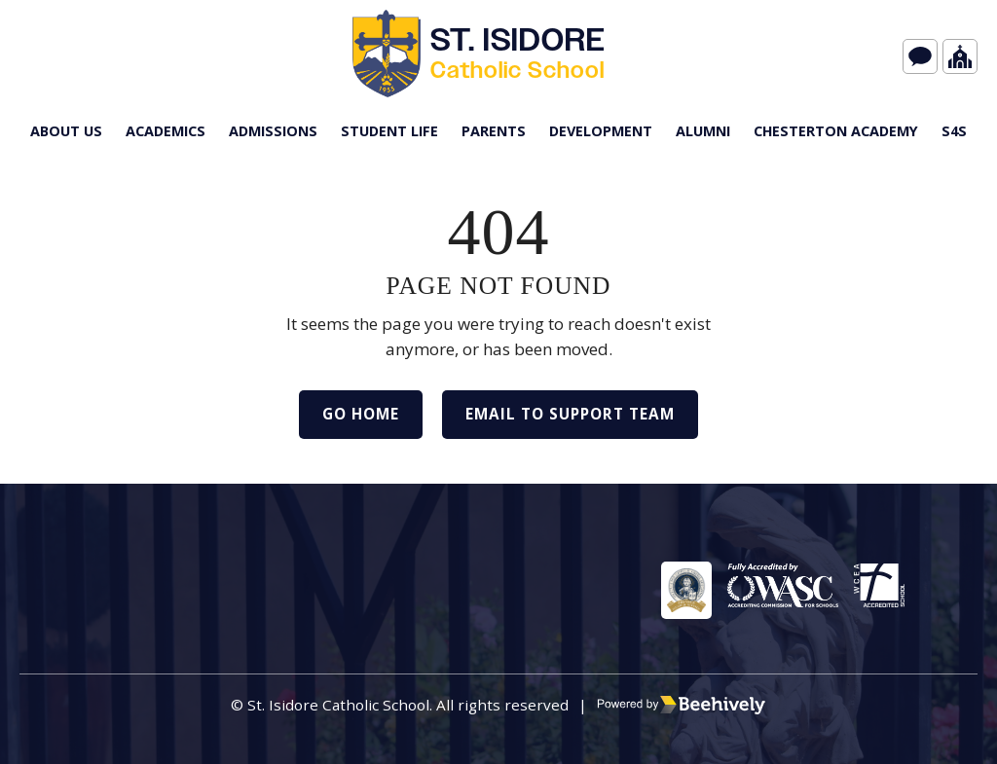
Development (600, 131)
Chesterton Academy (836, 131)
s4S (954, 131)
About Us (66, 131)
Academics (165, 131)
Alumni (703, 131)
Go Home (360, 413)
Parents (494, 131)
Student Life (389, 131)
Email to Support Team (570, 413)
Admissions (273, 131)
